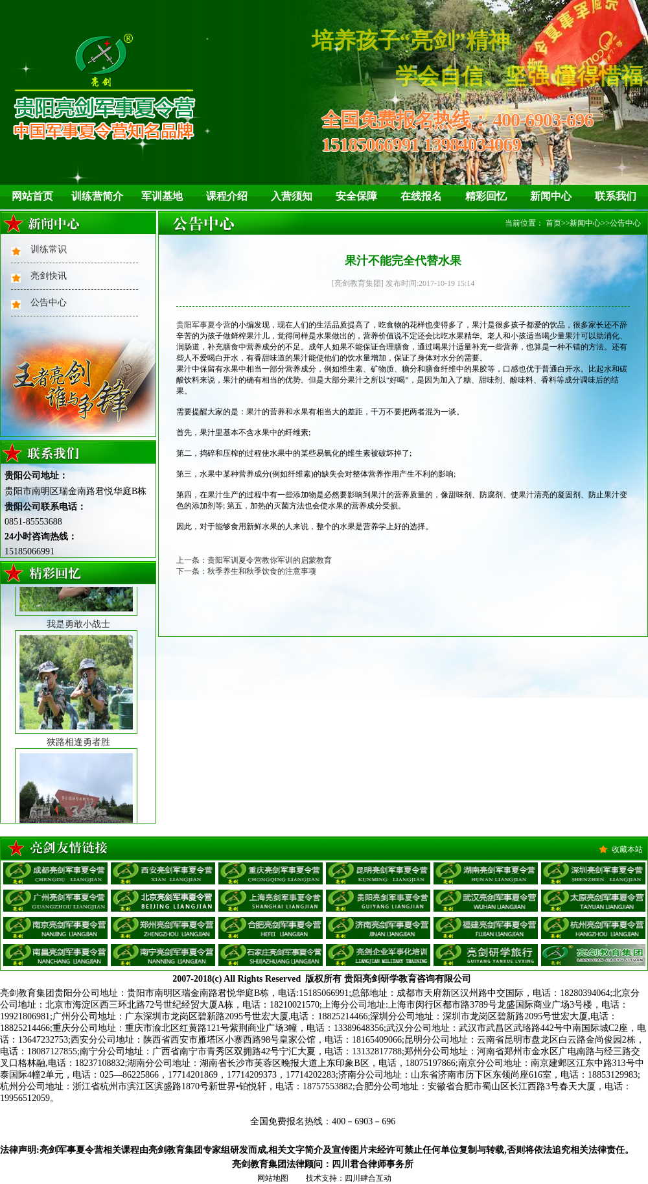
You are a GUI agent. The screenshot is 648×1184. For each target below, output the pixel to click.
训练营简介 (97, 196)
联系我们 (615, 196)
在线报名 (421, 196)
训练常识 (48, 249)
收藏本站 (627, 849)
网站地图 (272, 1178)
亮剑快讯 (48, 276)
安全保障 (356, 196)
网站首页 (32, 196)
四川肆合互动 (368, 1178)
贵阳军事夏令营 (203, 324)
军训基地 (162, 196)
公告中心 (48, 302)
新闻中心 (551, 196)
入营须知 (291, 196)
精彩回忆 (486, 196)
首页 (553, 223)
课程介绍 (227, 196)
